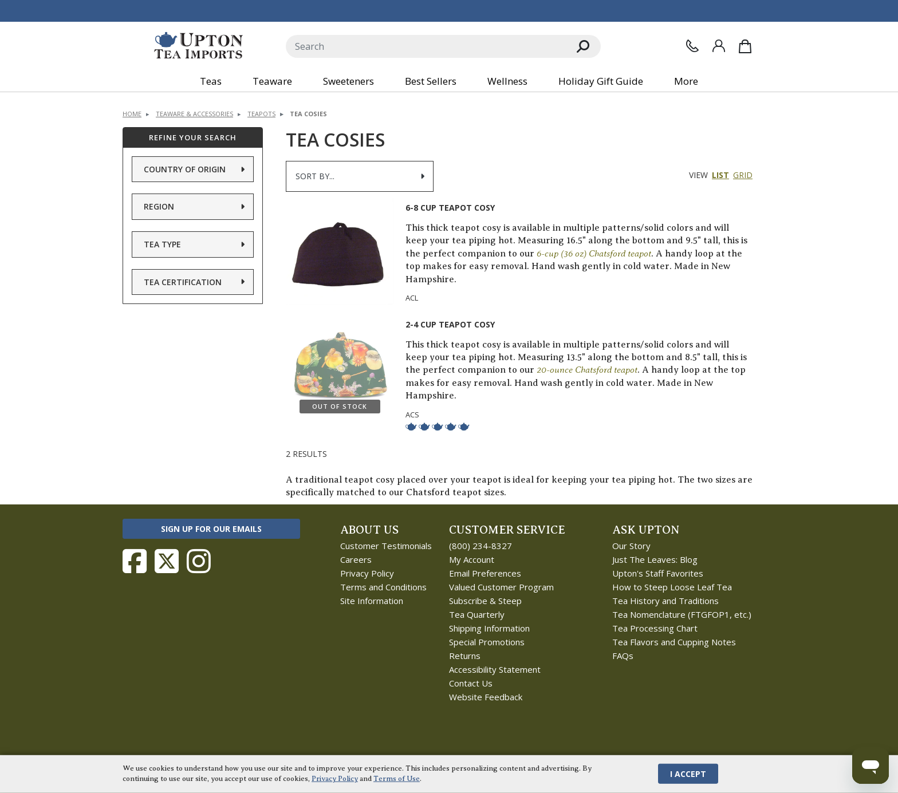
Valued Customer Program (501, 587)
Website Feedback (485, 697)
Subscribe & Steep (485, 600)
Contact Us (471, 683)
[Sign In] (718, 46)
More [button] (686, 81)
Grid (743, 174)
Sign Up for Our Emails (211, 528)
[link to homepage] (198, 46)
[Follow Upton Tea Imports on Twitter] (167, 561)
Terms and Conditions (383, 587)
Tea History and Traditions (665, 600)
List (720, 174)
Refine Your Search (193, 137)
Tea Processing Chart (655, 628)
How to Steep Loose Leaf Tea (672, 587)
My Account (471, 559)
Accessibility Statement (495, 669)
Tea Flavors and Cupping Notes (674, 642)
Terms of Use (396, 779)
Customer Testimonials (386, 545)
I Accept (688, 773)
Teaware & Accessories (194, 113)
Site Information (371, 600)
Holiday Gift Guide (600, 81)
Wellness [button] (507, 81)
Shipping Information (489, 628)
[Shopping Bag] (745, 46)
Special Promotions (487, 642)
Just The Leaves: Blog (655, 559)
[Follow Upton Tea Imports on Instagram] (199, 561)
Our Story (631, 545)
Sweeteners (348, 81)
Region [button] (159, 206)
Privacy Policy (367, 573)
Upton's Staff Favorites (657, 573)
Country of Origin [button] (185, 169)
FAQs (622, 655)
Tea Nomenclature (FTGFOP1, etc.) (681, 614)
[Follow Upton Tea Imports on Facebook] (135, 561)
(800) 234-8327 (480, 545)
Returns (464, 655)
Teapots (261, 113)
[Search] (426, 46)
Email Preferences (485, 573)
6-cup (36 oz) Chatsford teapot (594, 253)
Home (132, 113)
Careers (356, 559)
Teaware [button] (272, 81)
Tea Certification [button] (183, 282)
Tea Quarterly (477, 614)
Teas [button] (211, 81)
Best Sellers (430, 81)
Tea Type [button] (162, 244)
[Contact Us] (692, 46)
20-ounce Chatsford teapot (587, 369)
